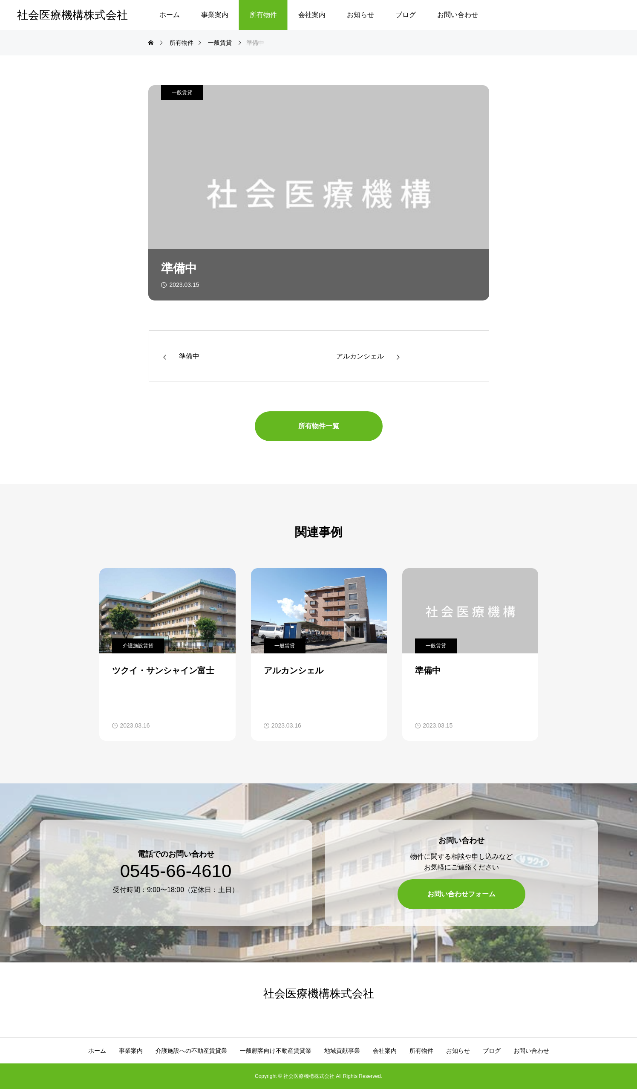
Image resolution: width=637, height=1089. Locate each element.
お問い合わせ (457, 14)
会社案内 (312, 14)
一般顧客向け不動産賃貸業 (275, 1050)
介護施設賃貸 (138, 646)
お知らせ (360, 14)
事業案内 (214, 14)
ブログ (405, 14)
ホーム (169, 14)
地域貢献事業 (342, 1050)
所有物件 (263, 14)
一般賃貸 (182, 92)
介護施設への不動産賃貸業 (191, 1050)
